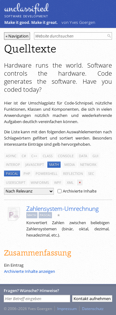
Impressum (67, 308)
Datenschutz (93, 308)
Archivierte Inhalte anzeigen (29, 271)
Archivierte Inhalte (77, 191)
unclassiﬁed (26, 8)
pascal (12, 173)
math (54, 164)
